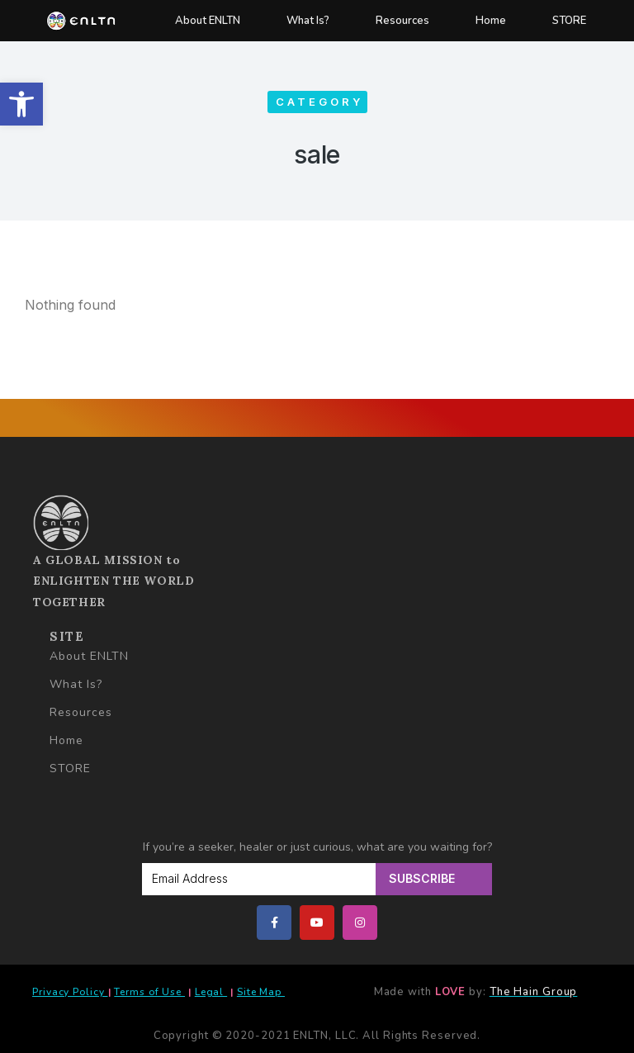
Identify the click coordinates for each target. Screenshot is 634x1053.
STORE (569, 20)
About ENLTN (207, 20)
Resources (402, 20)
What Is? (307, 20)
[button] (21, 104)
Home (491, 20)
